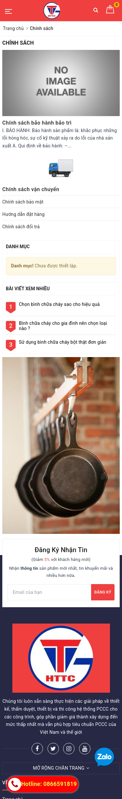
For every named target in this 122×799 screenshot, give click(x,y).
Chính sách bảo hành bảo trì (37, 123)
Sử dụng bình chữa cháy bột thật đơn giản (62, 342)
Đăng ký (102, 592)
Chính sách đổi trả (21, 226)
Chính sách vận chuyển (30, 189)
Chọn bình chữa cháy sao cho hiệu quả (59, 304)
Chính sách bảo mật (22, 201)
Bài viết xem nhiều (28, 288)
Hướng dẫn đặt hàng (23, 214)
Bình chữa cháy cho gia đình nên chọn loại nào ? (63, 326)
